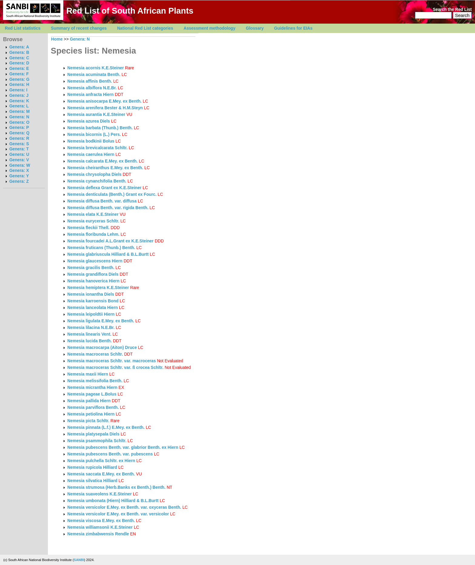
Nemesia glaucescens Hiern (94, 261)
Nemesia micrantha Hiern (92, 387)
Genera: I (18, 90)
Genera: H (19, 84)
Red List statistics (23, 28)
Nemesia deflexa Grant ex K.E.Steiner (104, 188)
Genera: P (19, 127)
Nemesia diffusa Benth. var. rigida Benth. (107, 207)
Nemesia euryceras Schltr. (93, 221)
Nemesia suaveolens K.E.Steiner (99, 494)
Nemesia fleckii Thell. (88, 227)
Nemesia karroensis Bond (92, 301)
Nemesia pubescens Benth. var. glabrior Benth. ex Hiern (122, 447)
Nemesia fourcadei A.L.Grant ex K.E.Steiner (110, 241)
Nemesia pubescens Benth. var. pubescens (110, 454)
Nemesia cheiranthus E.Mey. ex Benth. (105, 168)
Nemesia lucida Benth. (89, 341)
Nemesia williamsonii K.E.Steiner (100, 527)
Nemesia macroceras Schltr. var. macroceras (112, 361)
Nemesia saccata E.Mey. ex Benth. (101, 474)
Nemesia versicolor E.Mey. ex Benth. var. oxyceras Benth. (124, 507)
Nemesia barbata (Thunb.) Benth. (99, 128)
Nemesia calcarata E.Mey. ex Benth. (102, 161)
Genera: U (19, 154)
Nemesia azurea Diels (88, 121)
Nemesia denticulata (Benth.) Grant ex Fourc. (111, 194)
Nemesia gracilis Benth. (90, 267)
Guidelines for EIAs (293, 28)
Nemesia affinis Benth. (89, 81)
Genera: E (19, 68)
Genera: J (18, 95)
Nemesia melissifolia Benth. (94, 381)
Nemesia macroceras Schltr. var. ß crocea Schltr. (115, 367)
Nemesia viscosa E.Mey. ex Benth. (101, 520)
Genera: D (19, 63)
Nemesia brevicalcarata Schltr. (97, 148)
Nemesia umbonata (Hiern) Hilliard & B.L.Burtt (112, 500)
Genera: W (19, 165)
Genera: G (19, 79)
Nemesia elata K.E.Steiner (92, 214)
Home (57, 39)
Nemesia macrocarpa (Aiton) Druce (102, 347)
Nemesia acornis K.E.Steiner (95, 68)
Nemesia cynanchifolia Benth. (96, 181)
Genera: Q (19, 133)
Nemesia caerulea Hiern (90, 154)
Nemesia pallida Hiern (89, 401)
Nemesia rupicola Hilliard (92, 467)
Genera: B (19, 52)
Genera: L (19, 106)
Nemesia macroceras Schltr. (95, 354)
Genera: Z (19, 181)
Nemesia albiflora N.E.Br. (92, 88)
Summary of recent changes (79, 28)
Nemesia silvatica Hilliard (92, 480)
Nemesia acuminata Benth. (93, 74)
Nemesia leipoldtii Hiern (91, 314)
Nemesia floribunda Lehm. (93, 234)
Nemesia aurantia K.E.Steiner (96, 114)
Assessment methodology (209, 28)
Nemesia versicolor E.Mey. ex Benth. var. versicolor (118, 514)
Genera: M (19, 111)
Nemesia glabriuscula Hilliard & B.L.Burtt (107, 254)
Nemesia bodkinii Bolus (90, 141)
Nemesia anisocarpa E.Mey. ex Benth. (104, 101)
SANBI (79, 560)
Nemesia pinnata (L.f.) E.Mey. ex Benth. (105, 427)
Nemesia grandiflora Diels (92, 274)
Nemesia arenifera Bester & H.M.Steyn (105, 108)
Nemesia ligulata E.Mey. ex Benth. (100, 321)
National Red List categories (145, 28)
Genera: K (19, 101)
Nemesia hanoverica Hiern (93, 281)
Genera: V (19, 160)
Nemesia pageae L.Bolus (91, 394)
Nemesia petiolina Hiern (91, 414)
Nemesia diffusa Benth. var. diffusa (102, 201)
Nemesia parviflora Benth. (93, 407)
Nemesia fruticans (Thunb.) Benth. (101, 247)
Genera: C (19, 58)
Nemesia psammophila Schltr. (96, 441)
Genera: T (19, 149)
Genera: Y (19, 176)
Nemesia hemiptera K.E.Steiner (98, 287)
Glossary (255, 28)
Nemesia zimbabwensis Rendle (98, 534)
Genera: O (19, 122)
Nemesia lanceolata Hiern (92, 307)
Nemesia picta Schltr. (88, 421)
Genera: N (19, 117)
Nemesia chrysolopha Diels (94, 174)
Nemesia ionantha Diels (90, 294)
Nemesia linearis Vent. (89, 334)
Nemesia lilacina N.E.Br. (91, 327)
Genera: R (19, 138)
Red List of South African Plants (129, 10)
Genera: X (19, 170)
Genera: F (19, 74)
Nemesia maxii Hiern (87, 374)
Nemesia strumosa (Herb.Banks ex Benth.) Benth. (116, 487)
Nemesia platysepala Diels (93, 434)
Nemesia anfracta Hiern (90, 94)
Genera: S (19, 144)
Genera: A (19, 47)
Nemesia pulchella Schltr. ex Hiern (101, 460)
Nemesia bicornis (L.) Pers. (94, 134)
